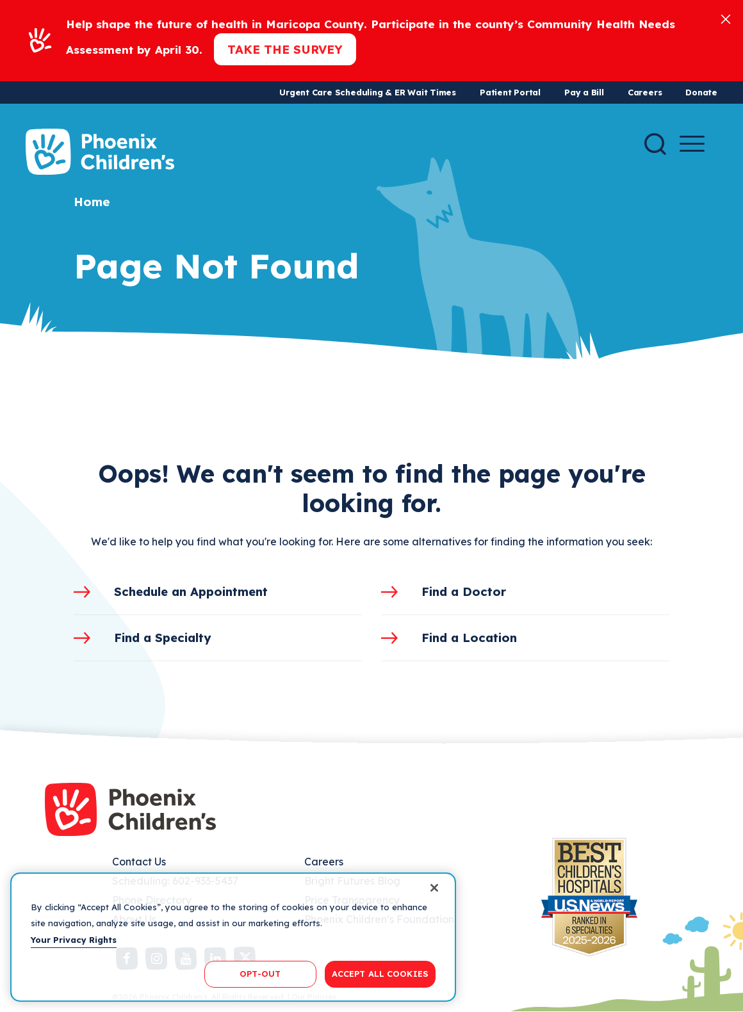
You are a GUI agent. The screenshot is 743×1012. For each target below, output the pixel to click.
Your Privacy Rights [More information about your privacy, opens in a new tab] (74, 940)
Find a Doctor (463, 591)
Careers (645, 92)
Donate (701, 92)
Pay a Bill (584, 92)
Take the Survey (285, 49)
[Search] (655, 144)
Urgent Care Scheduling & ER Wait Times (367, 92)
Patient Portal (510, 92)
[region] (233, 937)
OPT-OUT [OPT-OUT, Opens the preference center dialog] (260, 973)
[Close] (726, 18)
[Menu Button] (692, 144)
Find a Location (469, 637)
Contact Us (139, 861)
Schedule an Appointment (191, 591)
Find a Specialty (162, 637)
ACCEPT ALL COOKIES (380, 973)
